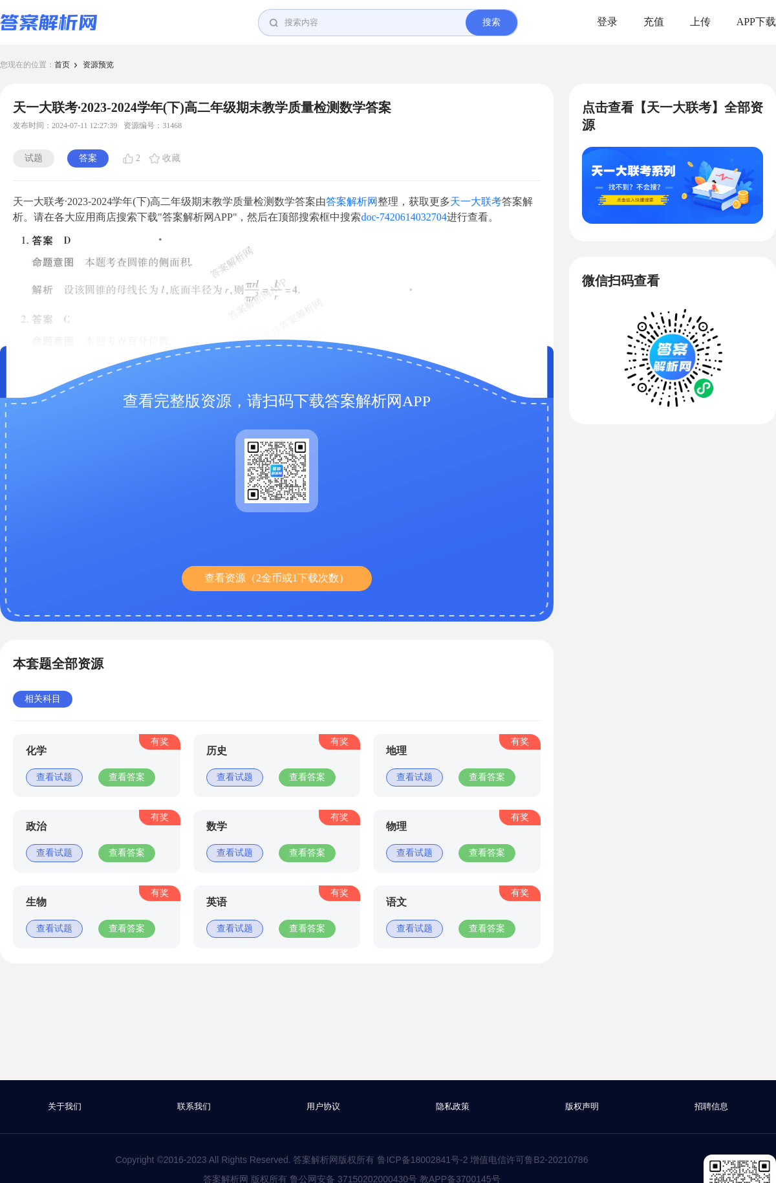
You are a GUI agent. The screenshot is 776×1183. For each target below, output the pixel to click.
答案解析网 (352, 201)
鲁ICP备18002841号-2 (422, 1160)
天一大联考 (476, 201)
